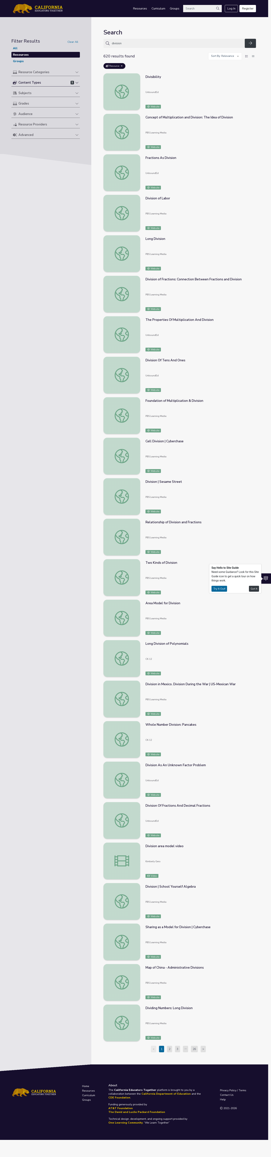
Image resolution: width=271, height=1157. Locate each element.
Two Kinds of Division (161, 563)
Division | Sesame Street (163, 482)
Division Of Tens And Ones (165, 360)
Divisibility (153, 77)
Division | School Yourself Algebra (170, 886)
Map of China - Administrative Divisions (174, 967)
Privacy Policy (228, 1090)
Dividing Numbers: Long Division (169, 1008)
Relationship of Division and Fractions (173, 522)
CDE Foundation (119, 1097)
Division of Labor (157, 198)
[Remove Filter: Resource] (122, 66)
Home (85, 1086)
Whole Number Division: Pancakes (170, 724)
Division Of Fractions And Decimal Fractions (177, 805)
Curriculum (158, 8)
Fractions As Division (160, 158)
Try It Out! (219, 588)
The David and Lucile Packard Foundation (136, 1112)
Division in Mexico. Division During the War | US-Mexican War (190, 684)
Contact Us (227, 1095)
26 (194, 1049)
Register (248, 8)
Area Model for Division (162, 603)
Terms (242, 1090)
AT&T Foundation (120, 1108)
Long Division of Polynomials (166, 644)
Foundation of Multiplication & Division (174, 401)
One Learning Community (125, 1122)
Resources (140, 8)
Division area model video (164, 846)
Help (223, 1099)
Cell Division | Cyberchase (164, 441)
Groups (174, 8)
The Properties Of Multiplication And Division (179, 320)
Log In (231, 8)
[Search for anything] (177, 43)
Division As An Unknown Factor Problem (175, 765)
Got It (254, 588)
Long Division (155, 239)
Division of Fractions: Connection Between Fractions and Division (193, 279)
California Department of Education (166, 1094)
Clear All (73, 42)
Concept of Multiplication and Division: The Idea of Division (189, 117)
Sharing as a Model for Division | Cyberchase (178, 927)
